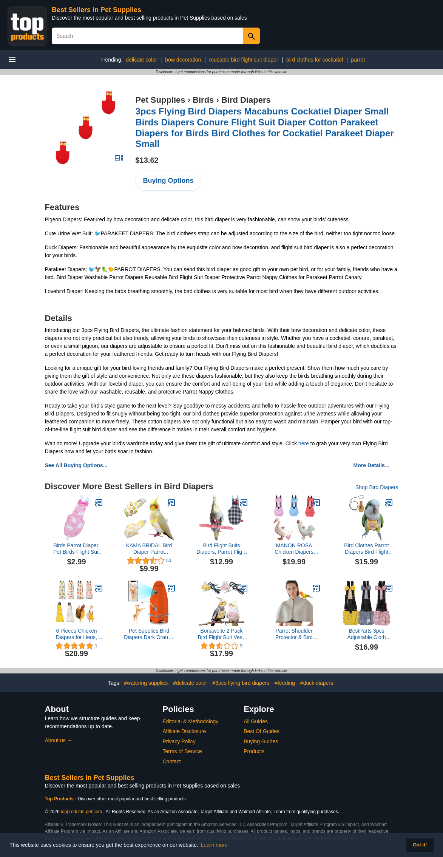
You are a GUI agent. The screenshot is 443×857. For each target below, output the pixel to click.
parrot (358, 60)
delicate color (141, 60)
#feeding (285, 683)
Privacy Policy (179, 741)
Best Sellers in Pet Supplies (96, 10)
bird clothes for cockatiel (314, 60)
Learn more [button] (214, 845)
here (303, 443)
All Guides (256, 721)
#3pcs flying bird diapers (240, 683)
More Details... (371, 465)
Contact (172, 761)
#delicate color (190, 683)
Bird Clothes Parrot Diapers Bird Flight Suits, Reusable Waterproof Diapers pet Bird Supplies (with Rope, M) (366, 548)
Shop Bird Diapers (376, 487)
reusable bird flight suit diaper (243, 60)
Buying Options (168, 180)
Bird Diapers (246, 100)
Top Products (60, 798)
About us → (59, 740)
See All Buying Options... (76, 465)
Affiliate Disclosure (184, 731)
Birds (203, 100)
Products (254, 751)
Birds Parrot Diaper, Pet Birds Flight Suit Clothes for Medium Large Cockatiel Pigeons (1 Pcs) (76, 548)
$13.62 (147, 160)
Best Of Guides (261, 731)
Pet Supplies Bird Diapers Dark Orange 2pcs (149, 634)
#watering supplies (146, 683)
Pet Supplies (160, 100)
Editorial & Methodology (191, 721)
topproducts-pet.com (81, 811)
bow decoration (183, 60)
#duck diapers (316, 683)
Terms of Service (182, 751)
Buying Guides (261, 741)
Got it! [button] (420, 845)
